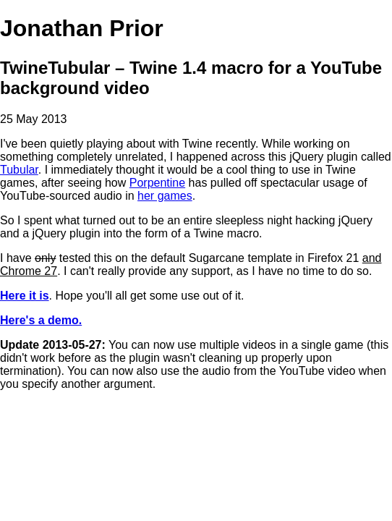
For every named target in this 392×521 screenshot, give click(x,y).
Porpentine (157, 183)
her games (164, 196)
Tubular (19, 170)
